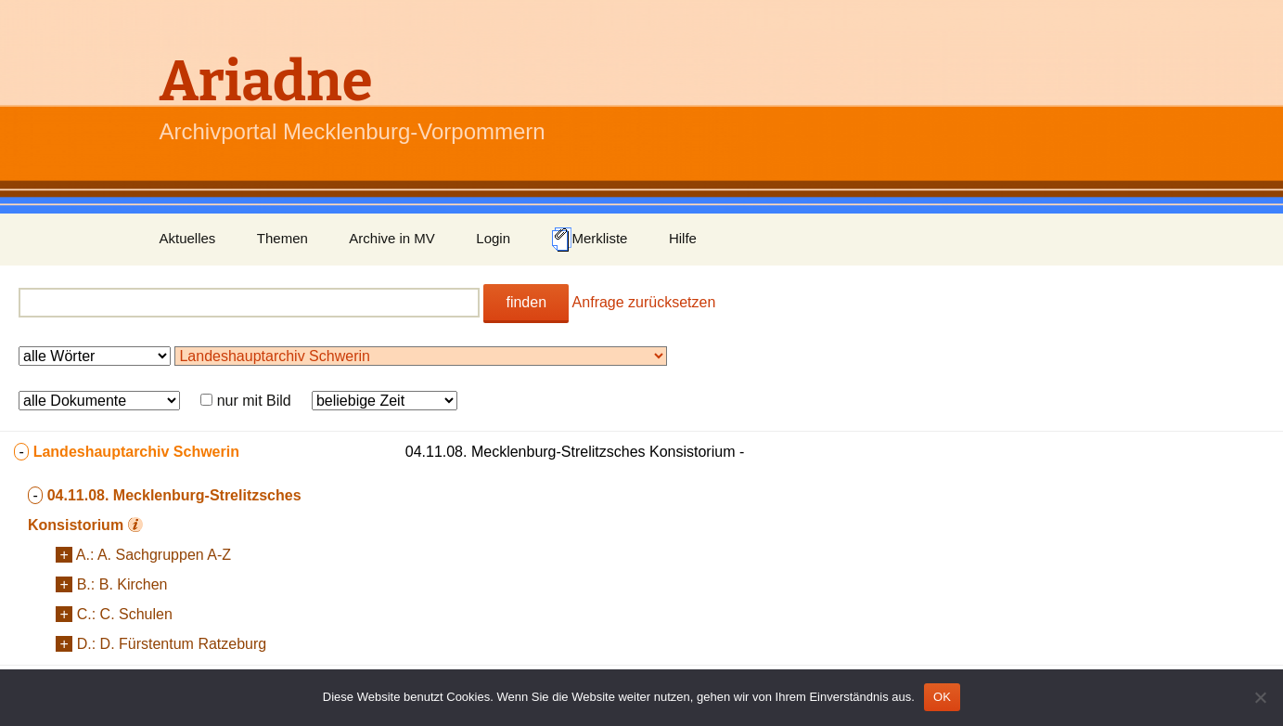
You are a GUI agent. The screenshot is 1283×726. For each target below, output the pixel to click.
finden (526, 302)
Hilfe (683, 238)
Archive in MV (392, 238)
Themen (282, 238)
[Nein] (1260, 697)
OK (942, 697)
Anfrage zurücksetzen (644, 302)
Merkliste (589, 239)
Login (493, 238)
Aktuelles (188, 238)
